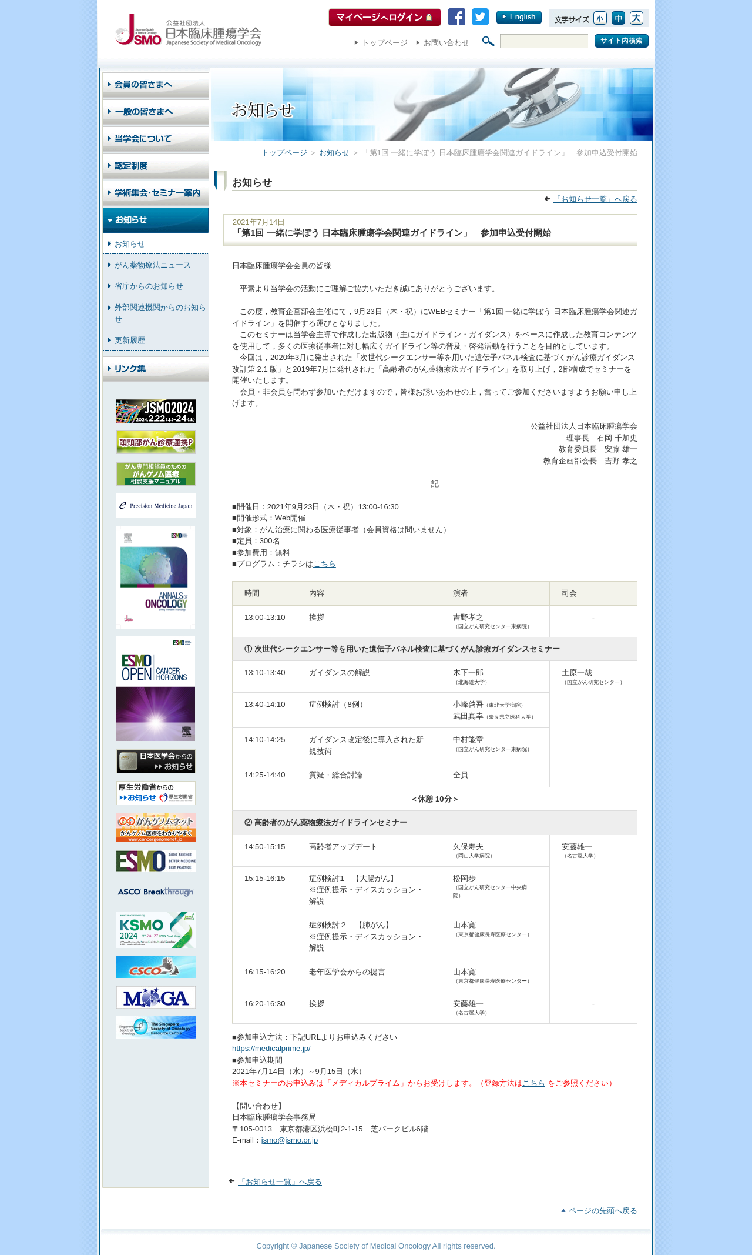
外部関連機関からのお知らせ (160, 313)
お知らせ (334, 152)
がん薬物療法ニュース (153, 265)
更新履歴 (130, 340)
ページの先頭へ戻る (603, 1210)
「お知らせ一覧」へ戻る (595, 199)
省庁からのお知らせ (149, 286)
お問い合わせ (446, 42)
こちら (324, 563)
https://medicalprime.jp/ (271, 1048)
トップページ (385, 42)
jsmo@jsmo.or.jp (289, 1140)
